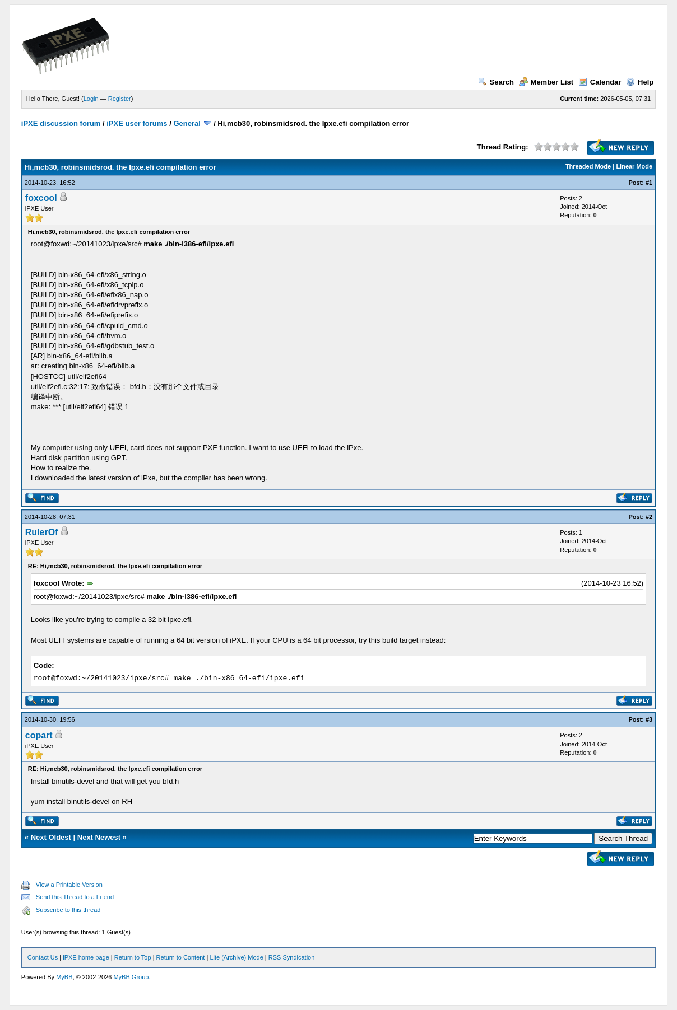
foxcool (41, 198)
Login (91, 98)
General (186, 123)
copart (39, 735)
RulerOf (41, 532)
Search (496, 82)
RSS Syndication (291, 957)
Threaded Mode (588, 166)
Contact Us (42, 957)
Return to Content (180, 957)
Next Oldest (51, 837)
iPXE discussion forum (61, 123)
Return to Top (132, 957)
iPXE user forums (136, 123)
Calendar (600, 82)
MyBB (64, 977)
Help (639, 82)
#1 (649, 182)
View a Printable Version (69, 884)
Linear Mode (634, 166)
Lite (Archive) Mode (236, 957)
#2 (649, 516)
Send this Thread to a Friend (75, 897)
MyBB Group (131, 977)
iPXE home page (86, 957)
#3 (649, 719)
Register (119, 98)
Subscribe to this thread (68, 909)
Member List (546, 82)
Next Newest (98, 837)
